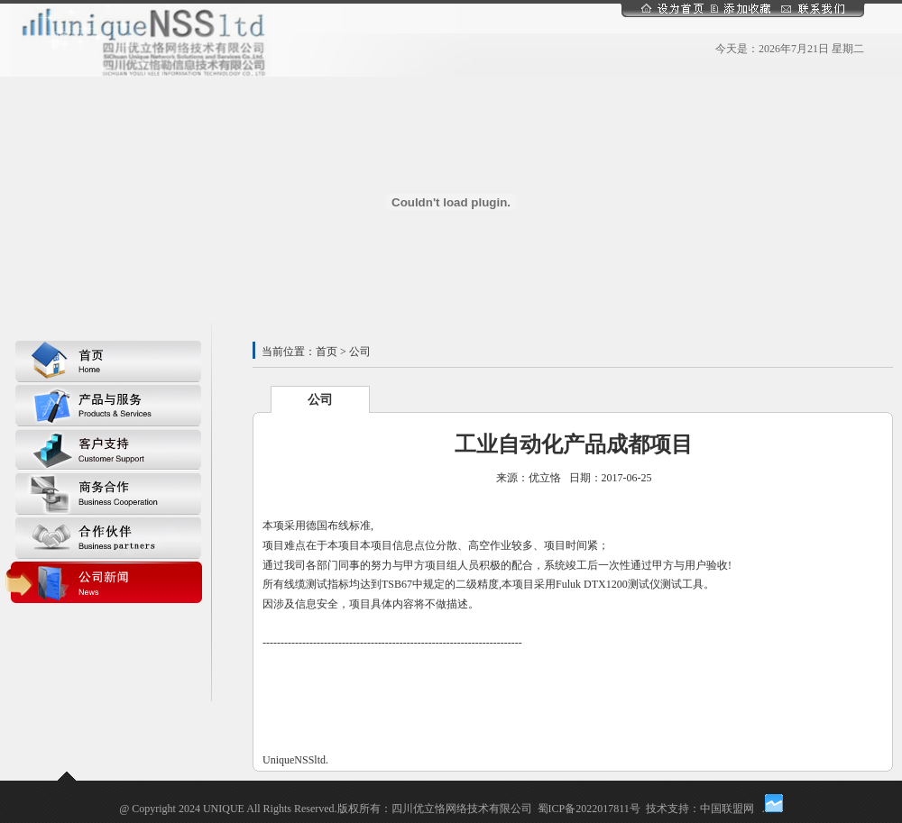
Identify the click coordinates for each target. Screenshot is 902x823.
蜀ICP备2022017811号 (589, 808)
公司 (320, 400)
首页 (326, 351)
